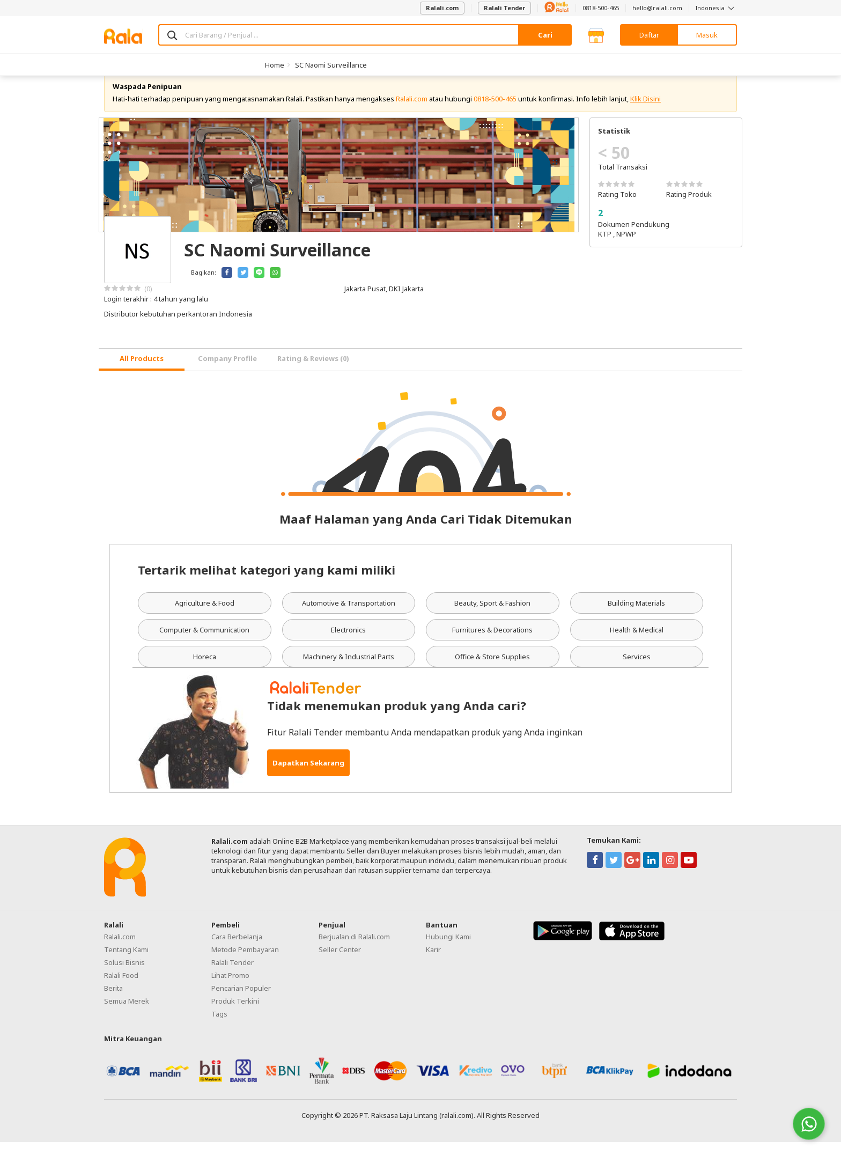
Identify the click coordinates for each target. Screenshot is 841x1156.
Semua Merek (126, 1015)
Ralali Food (121, 989)
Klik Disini (645, 112)
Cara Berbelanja (236, 950)
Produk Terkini (235, 1015)
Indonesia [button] (716, 8)
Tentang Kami (126, 963)
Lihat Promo (230, 989)
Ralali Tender (504, 8)
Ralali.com (442, 8)
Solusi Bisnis (124, 976)
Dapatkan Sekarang (308, 777)
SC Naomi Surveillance (331, 65)
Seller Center (340, 963)
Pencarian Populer (241, 1002)
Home (274, 65)
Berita (113, 1002)
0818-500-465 (600, 8)
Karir (433, 963)
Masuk (707, 35)
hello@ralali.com (657, 8)
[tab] (142, 374)
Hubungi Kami (448, 950)
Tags (219, 1028)
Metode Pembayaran (245, 963)
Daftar (649, 35)
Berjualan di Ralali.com (354, 950)
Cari (545, 35)
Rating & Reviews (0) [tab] (313, 373)
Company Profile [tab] (227, 373)
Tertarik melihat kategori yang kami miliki (266, 584)
